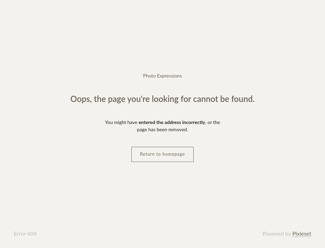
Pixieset (301, 233)
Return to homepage (162, 154)
